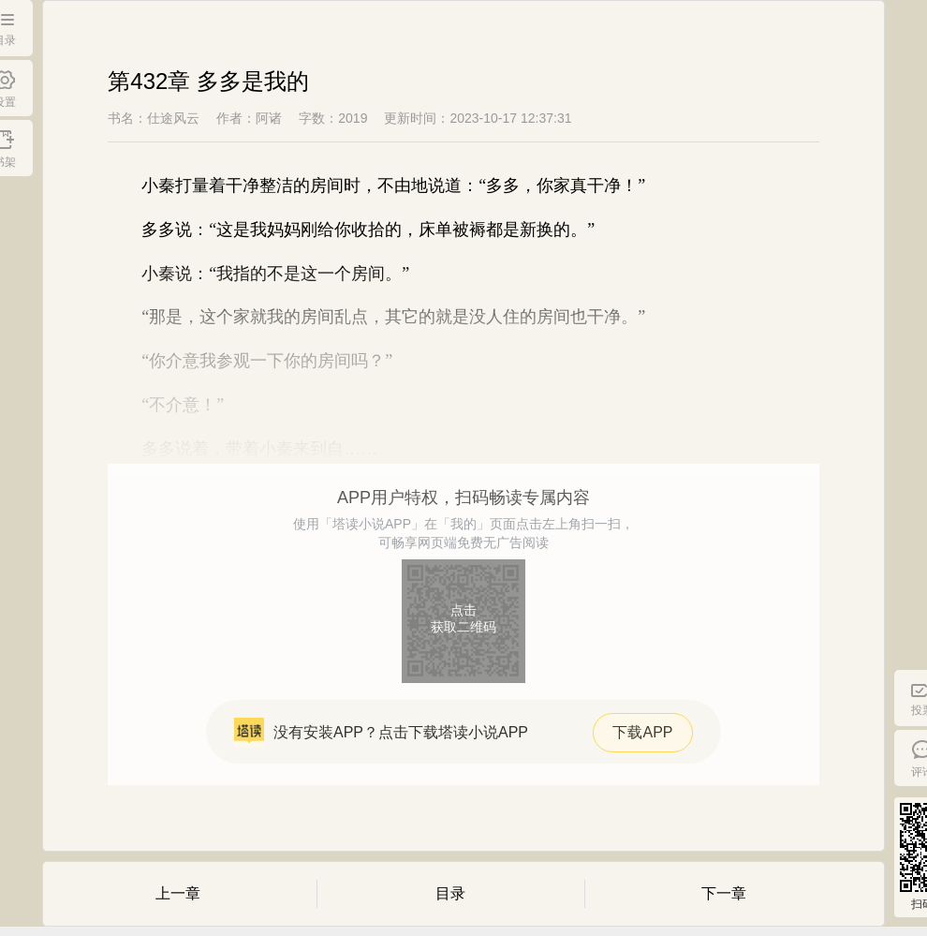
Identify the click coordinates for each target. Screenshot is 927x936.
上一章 (177, 893)
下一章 (723, 893)
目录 (450, 893)
